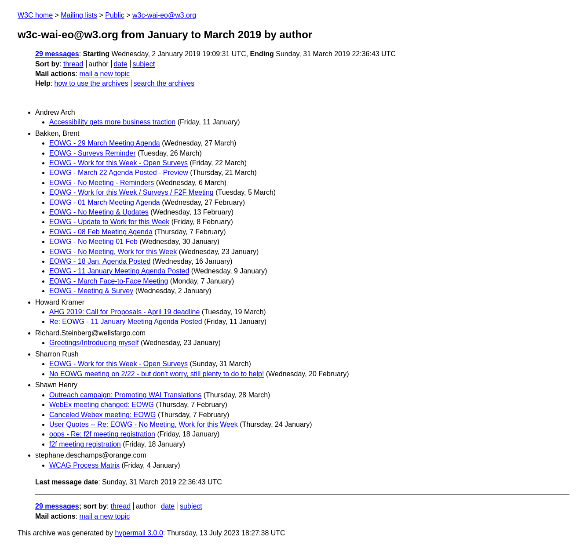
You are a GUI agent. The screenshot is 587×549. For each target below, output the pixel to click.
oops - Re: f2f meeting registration (102, 434)
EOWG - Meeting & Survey (91, 290)
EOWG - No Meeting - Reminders (101, 182)
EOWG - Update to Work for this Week (109, 221)
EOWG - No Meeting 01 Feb (93, 241)
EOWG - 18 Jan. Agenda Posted (99, 261)
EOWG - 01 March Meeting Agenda (104, 202)
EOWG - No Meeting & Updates (99, 212)
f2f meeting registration (85, 444)
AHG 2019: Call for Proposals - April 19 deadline (124, 312)
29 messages (57, 54)
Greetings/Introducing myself (94, 342)
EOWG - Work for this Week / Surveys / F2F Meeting (131, 192)
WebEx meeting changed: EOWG (101, 404)
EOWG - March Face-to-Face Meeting (108, 281)
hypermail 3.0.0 (139, 533)
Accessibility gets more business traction (112, 122)
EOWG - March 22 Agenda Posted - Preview (118, 172)
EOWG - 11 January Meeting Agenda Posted (119, 271)
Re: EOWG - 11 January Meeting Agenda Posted (125, 321)
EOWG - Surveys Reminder (92, 153)
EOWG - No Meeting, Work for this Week (113, 251)
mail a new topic (104, 73)
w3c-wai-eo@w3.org (164, 15)
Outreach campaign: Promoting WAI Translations (125, 395)
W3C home (35, 15)
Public (114, 15)
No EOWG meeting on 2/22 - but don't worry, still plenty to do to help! (156, 374)
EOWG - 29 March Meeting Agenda (104, 143)
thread (73, 64)
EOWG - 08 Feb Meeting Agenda (101, 232)
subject (143, 64)
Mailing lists (79, 15)
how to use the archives (91, 83)
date (120, 64)
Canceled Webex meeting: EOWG (102, 414)
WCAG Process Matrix (84, 465)
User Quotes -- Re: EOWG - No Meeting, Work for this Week (143, 424)
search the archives (164, 83)
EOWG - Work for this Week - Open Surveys (118, 163)
